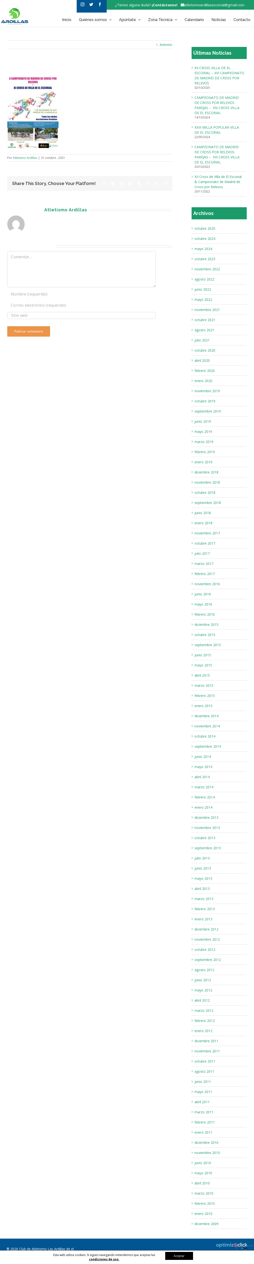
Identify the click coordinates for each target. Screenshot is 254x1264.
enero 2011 (203, 1132)
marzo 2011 (203, 1112)
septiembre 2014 (207, 746)
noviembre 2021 (207, 309)
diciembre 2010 (206, 1142)
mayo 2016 (203, 604)
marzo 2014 (203, 787)
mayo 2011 (203, 1091)
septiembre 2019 (207, 411)
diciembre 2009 (206, 1223)
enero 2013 (203, 919)
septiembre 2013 (207, 848)
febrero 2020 (204, 370)
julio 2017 (202, 553)
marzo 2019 (203, 441)
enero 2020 (203, 380)
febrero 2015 (204, 695)
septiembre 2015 (207, 645)
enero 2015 (203, 705)
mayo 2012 (203, 990)
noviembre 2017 (207, 533)
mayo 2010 (203, 1173)
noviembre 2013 (207, 827)
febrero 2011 (204, 1122)
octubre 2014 (204, 736)
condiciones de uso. (104, 1259)
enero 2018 (203, 523)
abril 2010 (202, 1183)
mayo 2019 (203, 431)
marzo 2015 (203, 685)
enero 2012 (203, 1030)
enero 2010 (203, 1213)
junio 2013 (202, 868)
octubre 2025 (204, 228)
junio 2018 (202, 512)
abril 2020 (202, 360)
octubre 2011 (204, 1061)
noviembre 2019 (207, 391)
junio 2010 (202, 1163)
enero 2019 (203, 462)
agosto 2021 (204, 330)
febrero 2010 (204, 1203)
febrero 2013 (204, 909)
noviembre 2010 (207, 1152)
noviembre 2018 (207, 482)
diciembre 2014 (206, 716)
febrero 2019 (204, 452)
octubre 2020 (204, 350)
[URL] (81, 315)
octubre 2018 (204, 492)
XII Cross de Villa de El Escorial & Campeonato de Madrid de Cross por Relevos (218, 181)
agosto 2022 (204, 279)
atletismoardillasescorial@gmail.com (211, 4)
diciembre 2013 (206, 817)
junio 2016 (202, 594)
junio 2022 (202, 289)
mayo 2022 (203, 299)
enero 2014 (203, 807)
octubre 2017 (204, 543)
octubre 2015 (204, 634)
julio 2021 (202, 340)
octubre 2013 (204, 837)
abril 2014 (202, 777)
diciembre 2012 (206, 929)
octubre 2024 (204, 238)
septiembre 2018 (207, 502)
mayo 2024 (203, 248)
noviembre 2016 (207, 584)
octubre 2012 (204, 949)
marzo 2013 (203, 898)
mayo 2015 (203, 665)
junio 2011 (202, 1081)
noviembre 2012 (207, 939)
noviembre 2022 (207, 269)
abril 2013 (202, 888)
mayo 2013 (203, 878)
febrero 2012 (204, 1020)
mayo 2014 (203, 766)
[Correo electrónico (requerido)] (81, 305)
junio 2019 (202, 421)
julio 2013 (202, 858)
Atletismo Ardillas (25, 158)
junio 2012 (202, 980)
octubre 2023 (204, 259)
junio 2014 (202, 756)
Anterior (166, 44)
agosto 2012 (204, 970)
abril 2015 (202, 675)
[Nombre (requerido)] (81, 294)
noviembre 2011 (207, 1051)
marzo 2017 (203, 563)
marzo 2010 (203, 1193)
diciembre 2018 (206, 472)
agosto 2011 (204, 1071)
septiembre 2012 (207, 959)
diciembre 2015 (206, 624)
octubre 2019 (204, 401)
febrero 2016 (204, 614)
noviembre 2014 (207, 726)
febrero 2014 (204, 797)
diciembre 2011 (206, 1041)
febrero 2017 (204, 573)
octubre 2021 (204, 320)
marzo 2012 (203, 1010)
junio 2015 (202, 655)
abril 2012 (202, 1000)
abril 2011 (202, 1102)
